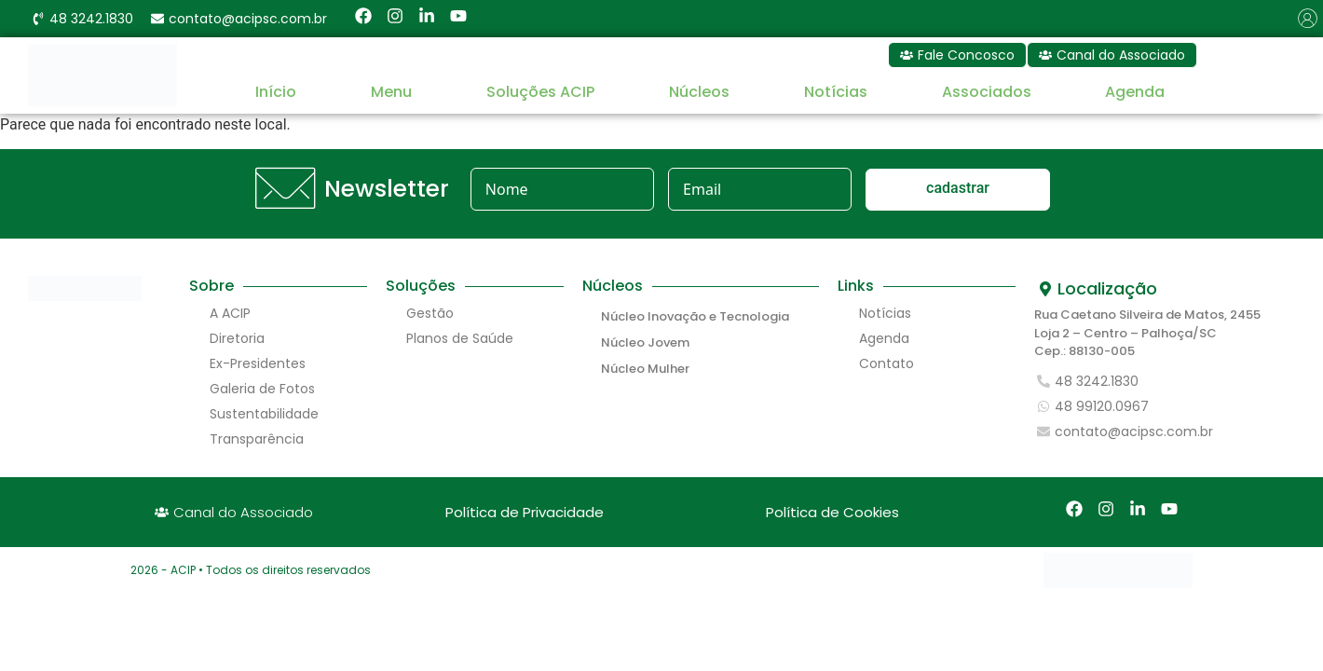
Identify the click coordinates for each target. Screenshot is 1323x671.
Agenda (1135, 92)
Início (275, 92)
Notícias (835, 92)
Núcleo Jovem (645, 342)
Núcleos (699, 92)
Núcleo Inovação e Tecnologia (695, 316)
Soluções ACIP (540, 92)
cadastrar (957, 188)
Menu (391, 92)
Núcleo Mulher (645, 368)
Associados (986, 92)
